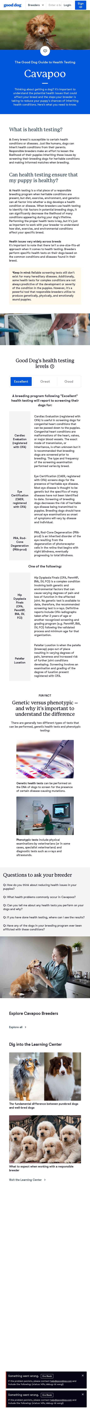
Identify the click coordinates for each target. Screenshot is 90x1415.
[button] (52, 366)
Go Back (47, 1376)
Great (45, 381)
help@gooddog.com (61, 1381)
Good (68, 381)
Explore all (18, 1027)
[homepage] (13, 5)
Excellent (21, 381)
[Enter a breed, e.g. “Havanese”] (59, 5)
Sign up (81, 5)
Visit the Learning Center (28, 1180)
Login (67, 5)
